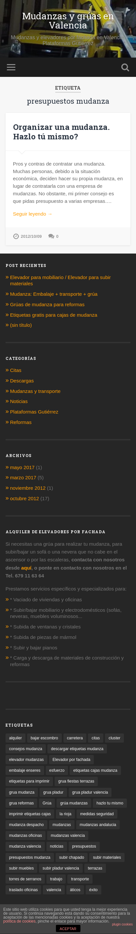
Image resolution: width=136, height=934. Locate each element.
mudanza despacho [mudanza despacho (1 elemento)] (26, 824)
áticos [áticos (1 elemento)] (75, 890)
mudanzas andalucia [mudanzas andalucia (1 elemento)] (98, 824)
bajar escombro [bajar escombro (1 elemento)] (44, 738)
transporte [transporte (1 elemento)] (80, 879)
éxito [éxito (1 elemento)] (93, 890)
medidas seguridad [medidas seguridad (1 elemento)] (97, 814)
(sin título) (21, 325)
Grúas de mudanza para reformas (47, 304)
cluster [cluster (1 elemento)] (114, 738)
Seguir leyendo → (33, 214)
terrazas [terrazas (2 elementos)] (95, 868)
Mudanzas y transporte (35, 391)
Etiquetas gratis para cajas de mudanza (53, 315)
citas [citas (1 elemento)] (96, 738)
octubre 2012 (24, 498)
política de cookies (19, 921)
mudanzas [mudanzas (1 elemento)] (62, 824)
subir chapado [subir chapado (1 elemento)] (71, 857)
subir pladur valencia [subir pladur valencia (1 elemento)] (60, 868)
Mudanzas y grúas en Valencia (68, 20)
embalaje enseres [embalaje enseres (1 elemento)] (25, 770)
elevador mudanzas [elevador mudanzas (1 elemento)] (26, 759)
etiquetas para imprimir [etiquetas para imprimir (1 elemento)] (29, 781)
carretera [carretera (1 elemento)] (75, 738)
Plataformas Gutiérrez (34, 411)
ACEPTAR (68, 929)
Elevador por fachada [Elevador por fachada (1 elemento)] (72, 759)
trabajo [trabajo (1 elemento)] (56, 879)
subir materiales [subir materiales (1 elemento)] (107, 857)
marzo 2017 (23, 477)
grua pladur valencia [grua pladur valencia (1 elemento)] (90, 792)
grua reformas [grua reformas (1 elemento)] (21, 803)
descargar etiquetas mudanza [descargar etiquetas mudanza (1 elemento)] (77, 749)
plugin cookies (122, 924)
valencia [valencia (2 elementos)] (53, 890)
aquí (26, 568)
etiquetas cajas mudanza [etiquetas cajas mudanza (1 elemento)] (95, 770)
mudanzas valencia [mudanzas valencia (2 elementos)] (68, 835)
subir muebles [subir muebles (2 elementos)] (21, 868)
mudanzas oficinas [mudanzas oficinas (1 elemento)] (25, 835)
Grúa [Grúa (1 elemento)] (46, 803)
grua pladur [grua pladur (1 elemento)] (53, 792)
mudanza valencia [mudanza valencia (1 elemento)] (25, 846)
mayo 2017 (22, 467)
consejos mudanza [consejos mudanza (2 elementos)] (25, 749)
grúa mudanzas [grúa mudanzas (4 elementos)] (74, 803)
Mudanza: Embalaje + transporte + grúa (54, 294)
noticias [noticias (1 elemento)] (56, 846)
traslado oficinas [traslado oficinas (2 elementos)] (23, 890)
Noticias (19, 401)
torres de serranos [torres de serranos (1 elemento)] (25, 879)
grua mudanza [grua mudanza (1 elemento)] (22, 792)
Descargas (22, 380)
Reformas (21, 422)
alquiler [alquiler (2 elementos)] (15, 738)
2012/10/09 (31, 236)
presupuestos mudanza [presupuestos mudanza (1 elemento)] (29, 857)
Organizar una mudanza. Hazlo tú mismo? (61, 132)
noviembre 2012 (28, 488)
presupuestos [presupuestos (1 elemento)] (84, 846)
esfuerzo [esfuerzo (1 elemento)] (57, 770)
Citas (16, 370)
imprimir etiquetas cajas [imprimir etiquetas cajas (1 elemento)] (30, 814)
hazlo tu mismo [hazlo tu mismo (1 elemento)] (109, 803)
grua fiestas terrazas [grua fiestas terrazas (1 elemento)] (76, 781)
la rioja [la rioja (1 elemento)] (65, 814)
